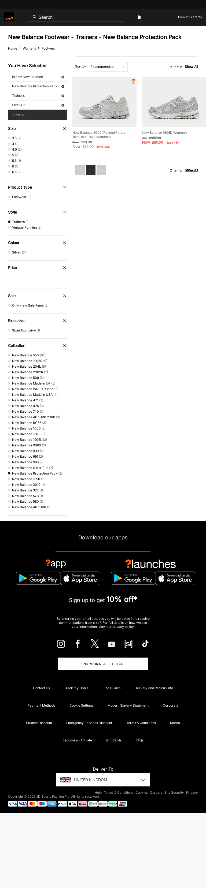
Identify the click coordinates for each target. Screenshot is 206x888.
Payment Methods (41, 705)
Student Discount (39, 723)
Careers (156, 792)
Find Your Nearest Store (103, 664)
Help (98, 792)
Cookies (141, 792)
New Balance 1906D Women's (164, 132)
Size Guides (111, 688)
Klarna (175, 723)
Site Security (174, 792)
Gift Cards (114, 740)
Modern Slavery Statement (128, 705)
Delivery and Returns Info (154, 688)
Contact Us (41, 688)
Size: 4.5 (38, 105)
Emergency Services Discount (89, 723)
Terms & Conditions (141, 723)
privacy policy (123, 627)
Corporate (170, 705)
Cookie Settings (81, 705)
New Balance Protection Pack (38, 86)
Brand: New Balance (38, 77)
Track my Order (76, 688)
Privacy (192, 792)
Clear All (18, 115)
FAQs (140, 740)
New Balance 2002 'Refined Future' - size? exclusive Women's (100, 134)
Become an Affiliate (77, 740)
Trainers (38, 96)
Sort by (80, 66)
